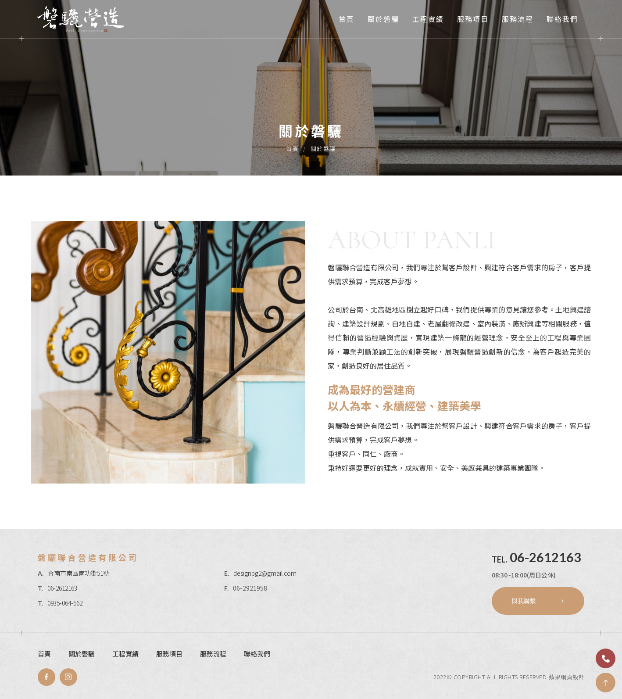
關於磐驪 (383, 19)
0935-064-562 (64, 603)
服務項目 (473, 19)
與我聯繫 (538, 600)
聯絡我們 (562, 19)
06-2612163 (62, 588)
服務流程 (517, 19)
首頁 (346, 19)
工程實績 (428, 19)
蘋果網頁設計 (566, 677)
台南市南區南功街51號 (78, 573)
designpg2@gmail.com (265, 573)
